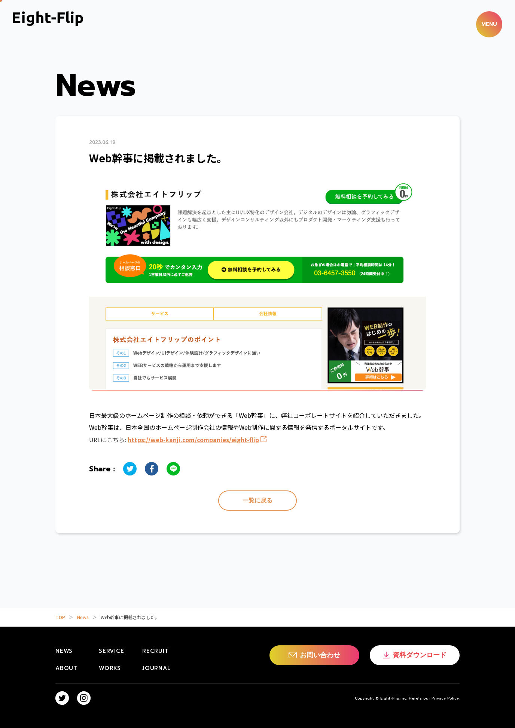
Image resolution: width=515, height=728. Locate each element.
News (83, 617)
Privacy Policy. (446, 698)
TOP (60, 617)
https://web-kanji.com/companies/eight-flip (193, 439)
